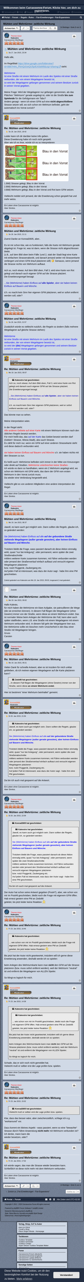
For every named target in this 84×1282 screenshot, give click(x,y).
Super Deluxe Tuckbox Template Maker (34, 1245)
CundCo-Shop (24, 1229)
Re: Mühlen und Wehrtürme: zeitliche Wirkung (32, 128)
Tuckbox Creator (25, 1244)
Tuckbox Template (26, 1240)
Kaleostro (15, 38)
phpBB (16, 1208)
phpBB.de (28, 1211)
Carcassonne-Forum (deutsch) (30, 1254)
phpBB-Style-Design (35, 1213)
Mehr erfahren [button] (24, 1278)
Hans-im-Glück (24, 1227)
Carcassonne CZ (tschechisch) (30, 1260)
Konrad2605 (15, 118)
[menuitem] (81, 17)
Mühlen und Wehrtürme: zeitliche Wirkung (29, 23)
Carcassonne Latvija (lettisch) (30, 1258)
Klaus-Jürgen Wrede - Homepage (31, 1231)
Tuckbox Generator (26, 1242)
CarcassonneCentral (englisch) (30, 1256)
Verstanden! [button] (66, 1275)
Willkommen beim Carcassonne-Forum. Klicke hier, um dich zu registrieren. (41, 9)
